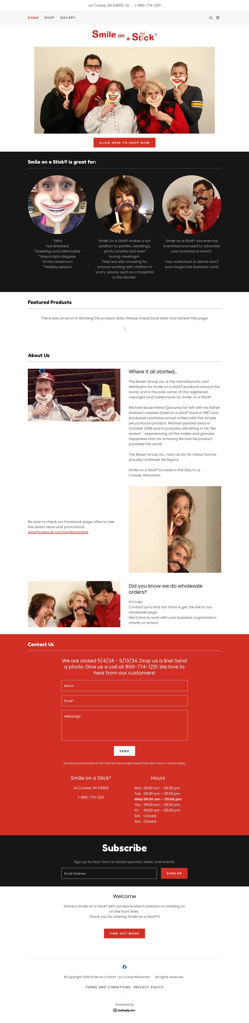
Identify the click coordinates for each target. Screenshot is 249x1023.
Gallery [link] (68, 17)
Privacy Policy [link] (140, 763)
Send (124, 751)
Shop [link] (49, 17)
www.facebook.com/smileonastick (58, 532)
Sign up (174, 873)
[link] (217, 17)
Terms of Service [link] (166, 763)
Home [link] (33, 18)
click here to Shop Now (124, 143)
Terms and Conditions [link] (108, 987)
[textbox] (124, 685)
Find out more (124, 933)
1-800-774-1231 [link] (148, 5)
